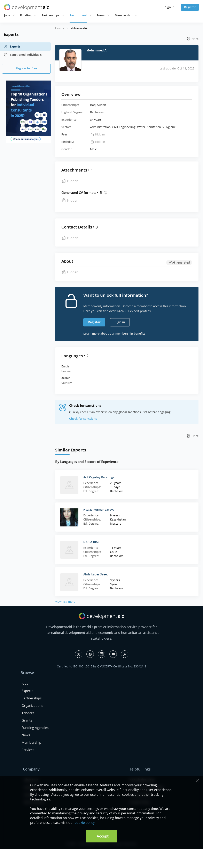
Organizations (32, 705)
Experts (12, 46)
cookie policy (85, 822)
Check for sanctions (83, 419)
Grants (27, 720)
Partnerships (50, 15)
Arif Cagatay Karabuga (99, 477)
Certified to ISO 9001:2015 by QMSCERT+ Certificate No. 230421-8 (101, 666)
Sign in (169, 7)
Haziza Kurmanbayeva (98, 509)
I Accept (101, 836)
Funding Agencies (35, 727)
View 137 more (65, 602)
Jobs (7, 15)
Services (28, 750)
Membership (123, 15)
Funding (25, 15)
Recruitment (78, 15)
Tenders (28, 713)
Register (190, 7)
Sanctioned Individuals (23, 55)
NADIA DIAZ (91, 542)
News (101, 15)
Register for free (26, 68)
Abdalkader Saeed (96, 574)
